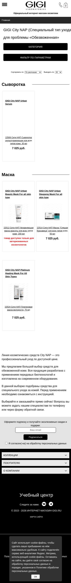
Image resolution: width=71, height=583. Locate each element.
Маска (8, 174)
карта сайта (36, 517)
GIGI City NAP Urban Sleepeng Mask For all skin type (50, 194)
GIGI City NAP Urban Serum (16, 102)
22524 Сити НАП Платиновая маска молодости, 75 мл (18, 308)
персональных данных (54, 443)
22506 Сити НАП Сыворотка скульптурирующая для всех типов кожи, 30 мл (18, 140)
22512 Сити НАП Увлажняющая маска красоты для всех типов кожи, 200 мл (19, 231)
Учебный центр (36, 495)
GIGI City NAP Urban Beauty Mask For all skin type (18, 194)
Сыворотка (13, 84)
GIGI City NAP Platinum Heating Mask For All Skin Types (17, 273)
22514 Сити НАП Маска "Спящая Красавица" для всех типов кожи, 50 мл (52, 231)
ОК (35, 576)
